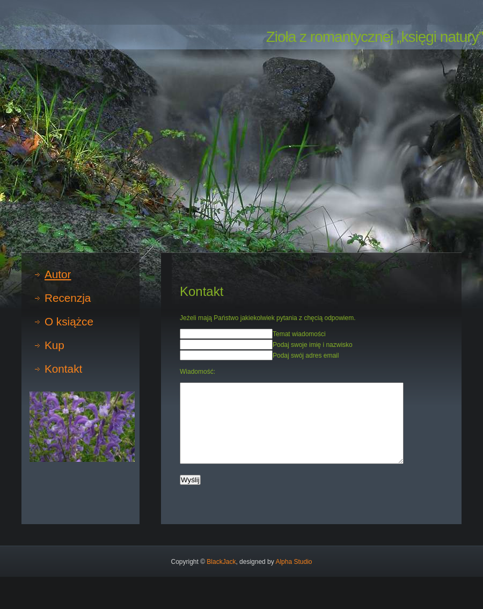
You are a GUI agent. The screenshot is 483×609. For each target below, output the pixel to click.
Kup (54, 345)
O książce (69, 321)
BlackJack (221, 562)
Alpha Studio (293, 562)
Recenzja (68, 298)
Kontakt (63, 369)
